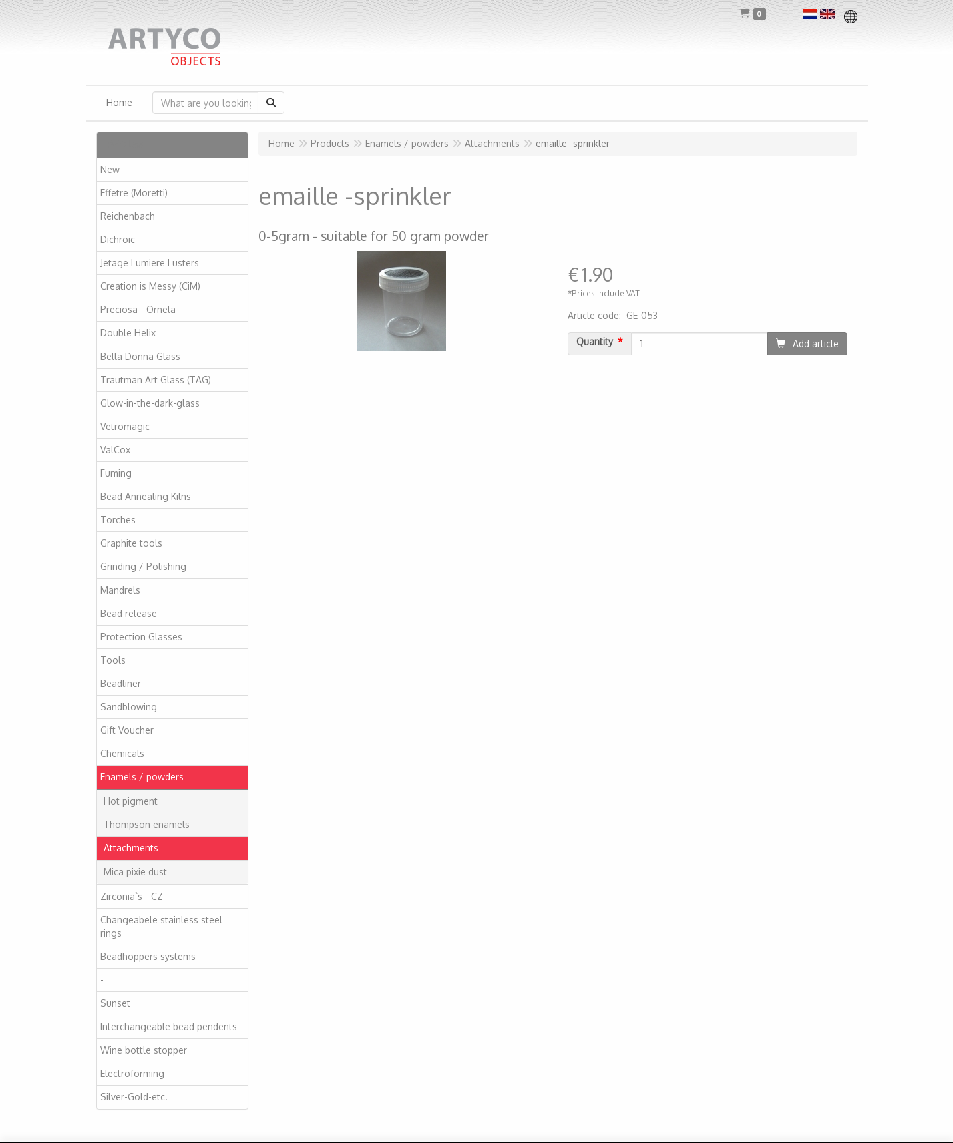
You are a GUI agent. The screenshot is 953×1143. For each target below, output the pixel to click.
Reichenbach (127, 216)
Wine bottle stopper (143, 1050)
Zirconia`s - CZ (131, 896)
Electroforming (132, 1073)
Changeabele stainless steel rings (161, 926)
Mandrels (120, 590)
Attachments (131, 847)
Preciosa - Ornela (138, 309)
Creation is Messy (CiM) (150, 286)
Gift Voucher (127, 730)
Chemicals (122, 753)
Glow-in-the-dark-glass (150, 403)
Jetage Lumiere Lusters (149, 262)
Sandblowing (128, 706)
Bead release (128, 613)
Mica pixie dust (135, 871)
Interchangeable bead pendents (168, 1026)
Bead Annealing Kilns (145, 496)
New (110, 169)
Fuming (116, 473)
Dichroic (117, 239)
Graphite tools (131, 543)
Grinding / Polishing (143, 566)
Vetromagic (125, 426)
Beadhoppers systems (148, 956)
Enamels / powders (142, 776)
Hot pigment (131, 801)
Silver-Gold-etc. (134, 1096)
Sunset (115, 1003)
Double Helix (128, 332)
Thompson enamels (147, 824)
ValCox (115, 449)
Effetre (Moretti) (134, 192)
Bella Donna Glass (140, 356)
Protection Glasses (141, 636)
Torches (118, 519)
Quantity (594, 342)
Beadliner (120, 683)
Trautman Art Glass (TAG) (155, 379)
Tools (113, 660)
